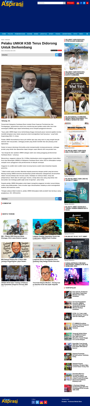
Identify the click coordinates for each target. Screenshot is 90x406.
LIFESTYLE (43, 34)
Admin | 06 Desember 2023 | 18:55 (8, 50)
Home (2, 39)
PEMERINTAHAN (20, 34)
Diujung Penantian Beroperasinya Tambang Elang (80, 355)
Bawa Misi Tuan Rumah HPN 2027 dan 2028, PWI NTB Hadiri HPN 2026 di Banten (80, 346)
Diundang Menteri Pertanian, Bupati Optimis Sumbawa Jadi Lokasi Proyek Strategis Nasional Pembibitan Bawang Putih (80, 377)
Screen (70, 3)
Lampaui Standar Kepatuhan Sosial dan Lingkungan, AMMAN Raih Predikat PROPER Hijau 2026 (46, 238)
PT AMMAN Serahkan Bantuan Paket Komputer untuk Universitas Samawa (80, 326)
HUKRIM (29, 34)
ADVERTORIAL (67, 34)
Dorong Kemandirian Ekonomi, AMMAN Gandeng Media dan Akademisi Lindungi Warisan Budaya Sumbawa (79, 305)
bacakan (54, 50)
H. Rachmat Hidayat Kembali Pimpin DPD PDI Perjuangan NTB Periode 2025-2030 (80, 388)
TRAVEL (57, 34)
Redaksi (64, 401)
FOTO (75, 34)
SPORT (51, 34)
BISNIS (36, 34)
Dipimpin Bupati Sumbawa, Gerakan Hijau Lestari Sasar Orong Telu (80, 365)
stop (59, 50)
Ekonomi (7, 39)
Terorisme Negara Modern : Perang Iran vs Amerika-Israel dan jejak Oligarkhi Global (46, 284)
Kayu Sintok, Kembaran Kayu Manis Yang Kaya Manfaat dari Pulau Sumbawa (80, 294)
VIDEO (81, 34)
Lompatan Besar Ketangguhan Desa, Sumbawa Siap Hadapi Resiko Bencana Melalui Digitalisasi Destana (46, 261)
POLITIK (10, 34)
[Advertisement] (45, 20)
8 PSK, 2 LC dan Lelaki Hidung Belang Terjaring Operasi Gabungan (80, 315)
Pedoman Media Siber (75, 401)
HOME (4, 34)
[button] (87, 33)
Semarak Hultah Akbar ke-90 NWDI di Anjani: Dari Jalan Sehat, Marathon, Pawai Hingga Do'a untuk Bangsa (80, 336)
